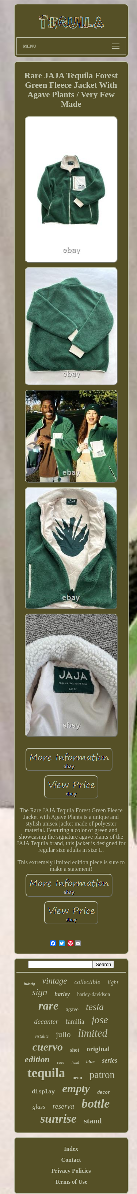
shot (74, 1050)
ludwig (29, 983)
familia (75, 1021)
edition (37, 1059)
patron (102, 1074)
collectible (87, 981)
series (109, 1060)
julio (63, 1034)
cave (60, 1062)
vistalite (42, 1036)
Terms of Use (71, 1182)
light (112, 982)
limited (92, 1033)
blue (90, 1061)
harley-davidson (93, 994)
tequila (46, 1073)
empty (76, 1088)
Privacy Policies (71, 1171)
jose (100, 1019)
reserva (63, 1106)
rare (48, 1005)
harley (62, 994)
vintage (54, 980)
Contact (71, 1160)
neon (77, 1077)
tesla (95, 1007)
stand (93, 1120)
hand (75, 1062)
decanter (46, 1021)
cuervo (48, 1047)
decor (103, 1092)
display (43, 1092)
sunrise (58, 1118)
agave (72, 1009)
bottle (95, 1103)
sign (39, 992)
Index (71, 1149)
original (98, 1049)
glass (39, 1106)
